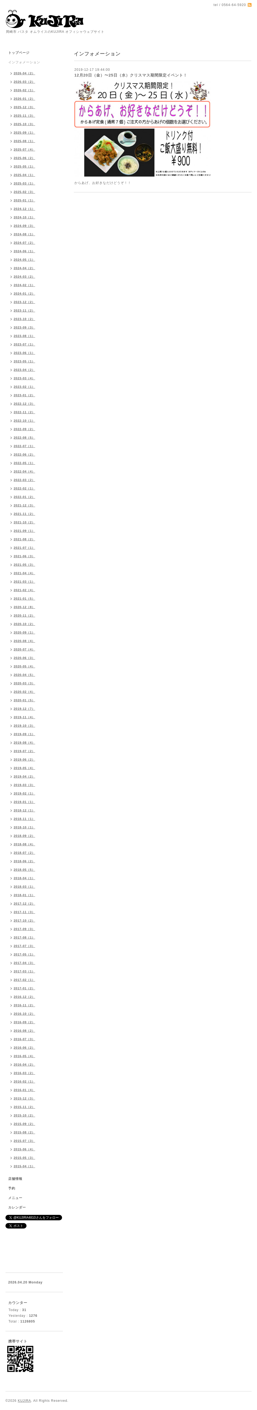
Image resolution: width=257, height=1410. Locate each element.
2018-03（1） (24, 886)
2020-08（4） (24, 641)
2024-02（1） (24, 285)
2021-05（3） (24, 564)
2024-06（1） (24, 251)
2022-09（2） (24, 429)
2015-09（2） (24, 1123)
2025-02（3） (24, 192)
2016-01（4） (24, 1090)
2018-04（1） (24, 878)
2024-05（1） (24, 259)
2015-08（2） (24, 1132)
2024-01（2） (24, 293)
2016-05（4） (24, 1056)
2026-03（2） (24, 81)
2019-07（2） (24, 751)
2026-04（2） (24, 73)
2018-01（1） (24, 895)
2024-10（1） (24, 217)
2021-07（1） (24, 547)
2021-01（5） (24, 598)
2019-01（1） (24, 802)
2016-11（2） (24, 1005)
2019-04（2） (24, 776)
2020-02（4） (24, 691)
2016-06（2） (24, 1047)
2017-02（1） (24, 979)
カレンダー (17, 1207)
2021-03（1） (24, 581)
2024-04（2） (24, 268)
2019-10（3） (24, 725)
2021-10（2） (24, 522)
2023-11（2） (24, 310)
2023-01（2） (24, 395)
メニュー (15, 1198)
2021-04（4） (24, 573)
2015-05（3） (24, 1157)
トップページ (19, 53)
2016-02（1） (24, 1081)
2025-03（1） (24, 183)
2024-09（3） (24, 225)
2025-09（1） (24, 132)
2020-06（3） (24, 657)
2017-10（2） (24, 920)
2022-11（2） (24, 412)
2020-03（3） (24, 683)
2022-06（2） (24, 454)
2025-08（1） (24, 141)
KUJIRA (24, 1401)
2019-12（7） (24, 708)
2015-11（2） (24, 1107)
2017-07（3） (24, 946)
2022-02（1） (24, 488)
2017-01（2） (24, 988)
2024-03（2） (24, 276)
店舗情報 (15, 1179)
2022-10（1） (24, 420)
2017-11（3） (24, 912)
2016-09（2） (24, 1022)
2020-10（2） (24, 624)
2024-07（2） (24, 242)
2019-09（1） (24, 734)
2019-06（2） (24, 759)
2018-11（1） (24, 818)
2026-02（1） (24, 90)
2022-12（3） (24, 403)
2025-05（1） (24, 166)
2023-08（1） (24, 336)
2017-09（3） (24, 929)
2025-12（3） (24, 107)
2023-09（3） (24, 327)
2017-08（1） (24, 937)
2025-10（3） (24, 124)
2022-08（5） (24, 437)
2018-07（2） (24, 852)
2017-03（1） (24, 971)
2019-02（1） (24, 793)
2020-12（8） (24, 607)
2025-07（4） (24, 149)
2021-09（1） (24, 530)
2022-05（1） (24, 463)
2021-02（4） (24, 590)
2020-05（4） (24, 666)
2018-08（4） (24, 844)
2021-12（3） (24, 505)
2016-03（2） (24, 1073)
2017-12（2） (24, 903)
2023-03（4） (24, 378)
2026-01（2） (24, 98)
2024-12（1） (24, 208)
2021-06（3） (24, 556)
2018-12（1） (24, 810)
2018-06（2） (24, 861)
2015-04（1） (24, 1166)
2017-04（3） (24, 963)
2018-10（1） (24, 827)
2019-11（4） (24, 717)
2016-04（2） (24, 1064)
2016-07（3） (24, 1039)
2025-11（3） (24, 115)
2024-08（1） (24, 234)
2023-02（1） (24, 386)
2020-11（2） (24, 615)
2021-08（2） (24, 539)
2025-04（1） (24, 175)
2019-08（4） (24, 742)
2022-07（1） (24, 446)
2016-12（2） (24, 996)
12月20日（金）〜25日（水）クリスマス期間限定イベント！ (130, 75)
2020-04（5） (24, 674)
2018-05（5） (24, 869)
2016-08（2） (24, 1030)
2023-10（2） (24, 319)
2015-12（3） (24, 1098)
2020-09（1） (24, 632)
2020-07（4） (24, 649)
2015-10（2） (24, 1115)
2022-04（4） (24, 471)
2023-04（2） (24, 369)
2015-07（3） (24, 1140)
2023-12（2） (24, 302)
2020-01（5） (24, 700)
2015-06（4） (24, 1149)
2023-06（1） (24, 352)
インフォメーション (24, 62)
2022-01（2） (24, 497)
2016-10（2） (24, 1013)
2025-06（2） (24, 158)
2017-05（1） (24, 954)
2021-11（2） (24, 513)
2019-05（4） (24, 768)
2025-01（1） (24, 200)
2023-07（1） (24, 344)
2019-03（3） (24, 785)
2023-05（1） (24, 361)
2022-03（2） (24, 480)
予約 (11, 1188)
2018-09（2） (24, 835)
